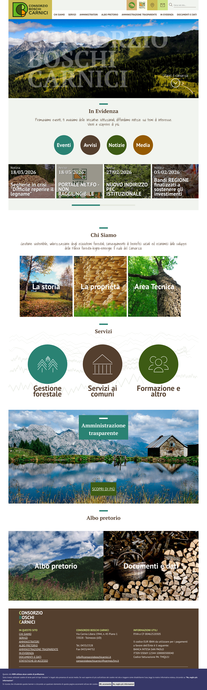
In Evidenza (166, 14)
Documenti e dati (187, 14)
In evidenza (26, 653)
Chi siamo (59, 14)
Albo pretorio (28, 645)
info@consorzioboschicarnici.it (93, 657)
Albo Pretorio (109, 14)
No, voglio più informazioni (123, 684)
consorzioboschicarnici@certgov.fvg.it (97, 660)
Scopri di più (103, 488)
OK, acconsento (105, 684)
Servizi (72, 14)
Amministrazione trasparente (139, 14)
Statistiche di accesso (33, 660)
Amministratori (89, 14)
